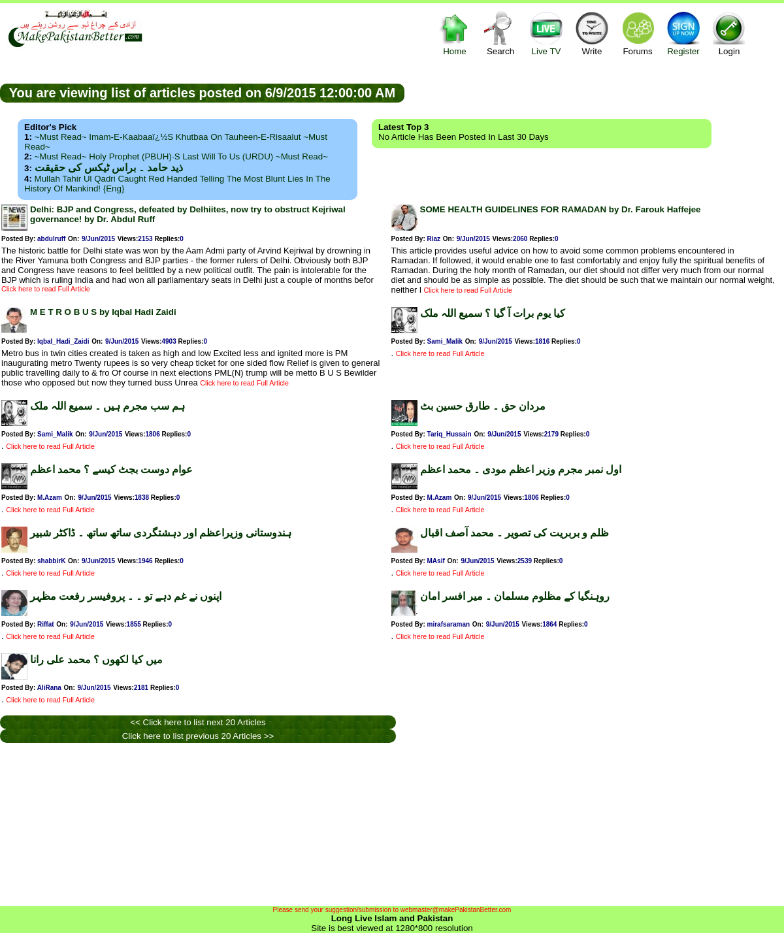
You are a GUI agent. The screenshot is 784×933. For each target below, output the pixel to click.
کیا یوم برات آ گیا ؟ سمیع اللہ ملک (492, 313)
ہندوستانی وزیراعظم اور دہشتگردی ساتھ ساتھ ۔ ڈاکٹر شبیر (160, 532)
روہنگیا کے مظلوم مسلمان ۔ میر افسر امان (515, 596)
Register (683, 33)
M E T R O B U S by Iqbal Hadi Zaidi (103, 312)
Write (592, 33)
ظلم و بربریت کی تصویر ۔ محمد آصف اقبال (514, 532)
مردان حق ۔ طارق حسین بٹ (483, 406)
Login (729, 33)
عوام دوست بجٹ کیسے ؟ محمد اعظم (111, 469)
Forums (637, 33)
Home (454, 33)
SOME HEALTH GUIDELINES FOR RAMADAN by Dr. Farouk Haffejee (560, 209)
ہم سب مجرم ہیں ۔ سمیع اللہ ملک (107, 406)
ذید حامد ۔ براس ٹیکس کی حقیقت (109, 167)
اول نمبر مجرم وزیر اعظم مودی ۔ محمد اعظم (520, 469)
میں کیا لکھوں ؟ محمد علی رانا (96, 659)
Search (500, 33)
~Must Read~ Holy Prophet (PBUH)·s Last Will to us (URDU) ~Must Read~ (181, 156)
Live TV (546, 33)
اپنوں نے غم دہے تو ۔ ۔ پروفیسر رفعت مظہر (125, 596)
